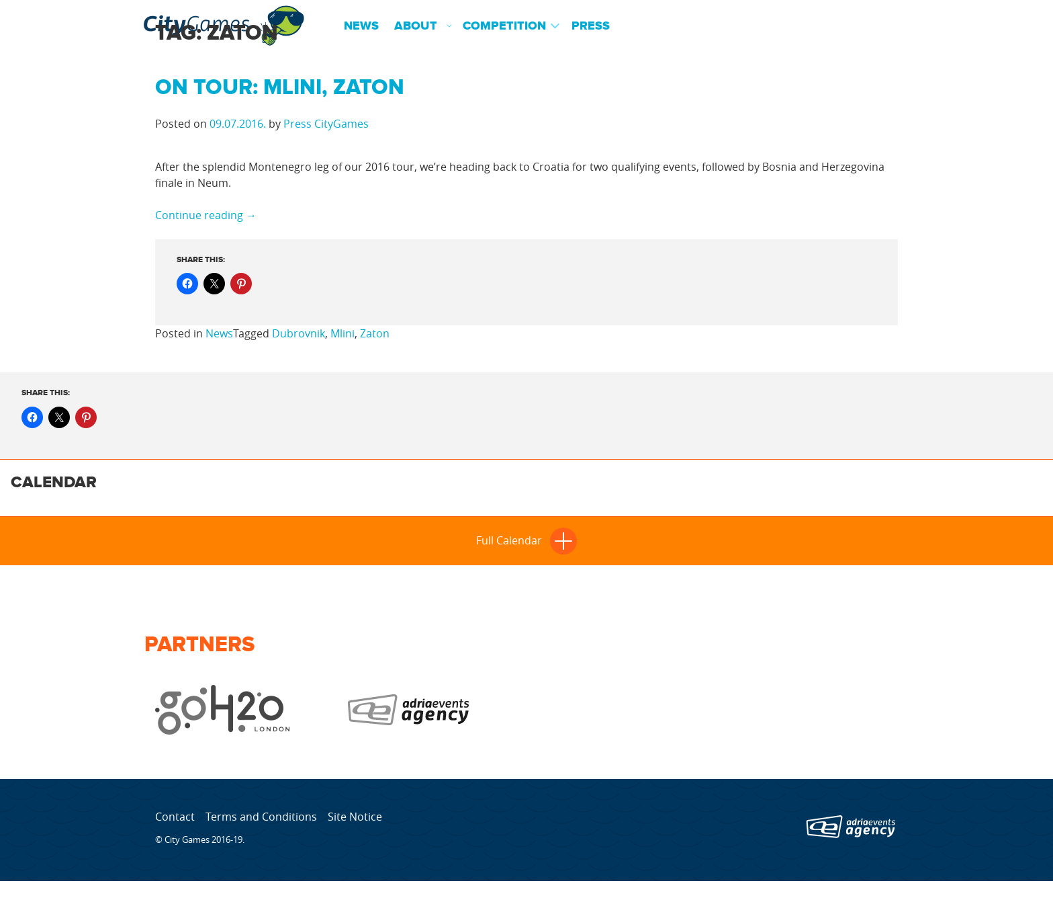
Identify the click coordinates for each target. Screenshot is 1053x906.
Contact (175, 816)
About (415, 26)
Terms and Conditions (261, 816)
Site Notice (355, 816)
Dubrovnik (298, 333)
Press (590, 26)
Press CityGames (326, 123)
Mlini (342, 333)
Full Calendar (526, 540)
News (361, 26)
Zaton (375, 333)
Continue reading (206, 215)
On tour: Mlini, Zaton (279, 88)
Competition (504, 26)
